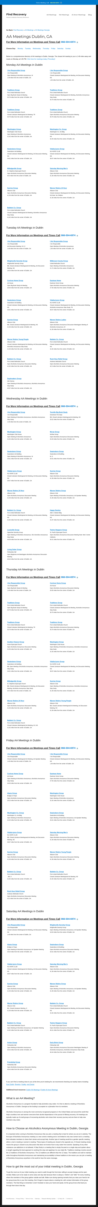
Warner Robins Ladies (58, 320)
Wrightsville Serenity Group (17, 261)
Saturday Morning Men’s (59, 168)
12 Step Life (61, 1198)
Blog (90, 15)
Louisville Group (13, 530)
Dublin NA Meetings (33, 1090)
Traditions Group (13, 90)
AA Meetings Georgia (42, 30)
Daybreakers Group (14, 378)
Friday (53, 48)
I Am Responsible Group (16, 70)
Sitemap (37, 1198)
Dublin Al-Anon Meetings (49, 1090)
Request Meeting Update (49, 1198)
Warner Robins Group (58, 490)
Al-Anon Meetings (78, 15)
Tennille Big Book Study (58, 412)
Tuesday (28, 48)
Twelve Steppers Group (58, 530)
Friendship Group (13, 1062)
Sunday (68, 48)
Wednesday (37, 48)
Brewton (18, 1084)
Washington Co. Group (58, 129)
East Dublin (10, 1084)
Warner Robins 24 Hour (58, 188)
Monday (20, 48)
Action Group (12, 1042)
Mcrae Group (54, 432)
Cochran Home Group (15, 280)
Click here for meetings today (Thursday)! (41, 59)
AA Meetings (51, 15)
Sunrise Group (12, 188)
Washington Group (14, 129)
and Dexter (30, 1084)
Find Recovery (16, 14)
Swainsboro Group (14, 149)
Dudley (23, 1084)
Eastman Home (55, 280)
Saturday (60, 48)
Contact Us (69, 1198)
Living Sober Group (14, 549)
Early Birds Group (56, 1042)
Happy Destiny (55, 510)
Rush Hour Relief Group (58, 359)
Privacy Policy (20, 1198)
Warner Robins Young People (18, 339)
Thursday (46, 48)
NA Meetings (64, 15)
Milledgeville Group (14, 168)
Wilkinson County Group (59, 261)
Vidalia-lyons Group (57, 149)
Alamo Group (12, 793)
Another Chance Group (15, 642)
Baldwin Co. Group (14, 207)
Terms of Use (29, 1198)
